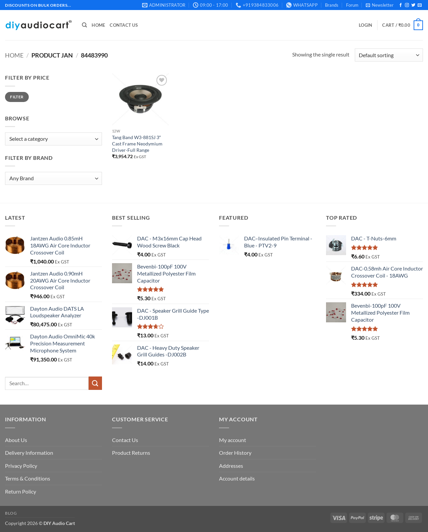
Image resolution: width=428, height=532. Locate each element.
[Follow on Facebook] (401, 5)
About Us (16, 440)
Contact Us (124, 25)
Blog (11, 513)
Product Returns (131, 452)
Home (98, 25)
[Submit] (95, 383)
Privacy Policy (21, 465)
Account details (237, 478)
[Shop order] (389, 55)
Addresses (231, 465)
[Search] (84, 25)
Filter (16, 96)
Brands (331, 5)
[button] (380, 5)
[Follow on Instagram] (407, 5)
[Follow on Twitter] (413, 5)
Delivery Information (29, 452)
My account (232, 440)
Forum (352, 5)
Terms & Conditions (27, 478)
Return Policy (20, 491)
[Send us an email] (420, 5)
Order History (235, 452)
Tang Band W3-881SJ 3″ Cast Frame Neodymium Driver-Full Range (137, 143)
